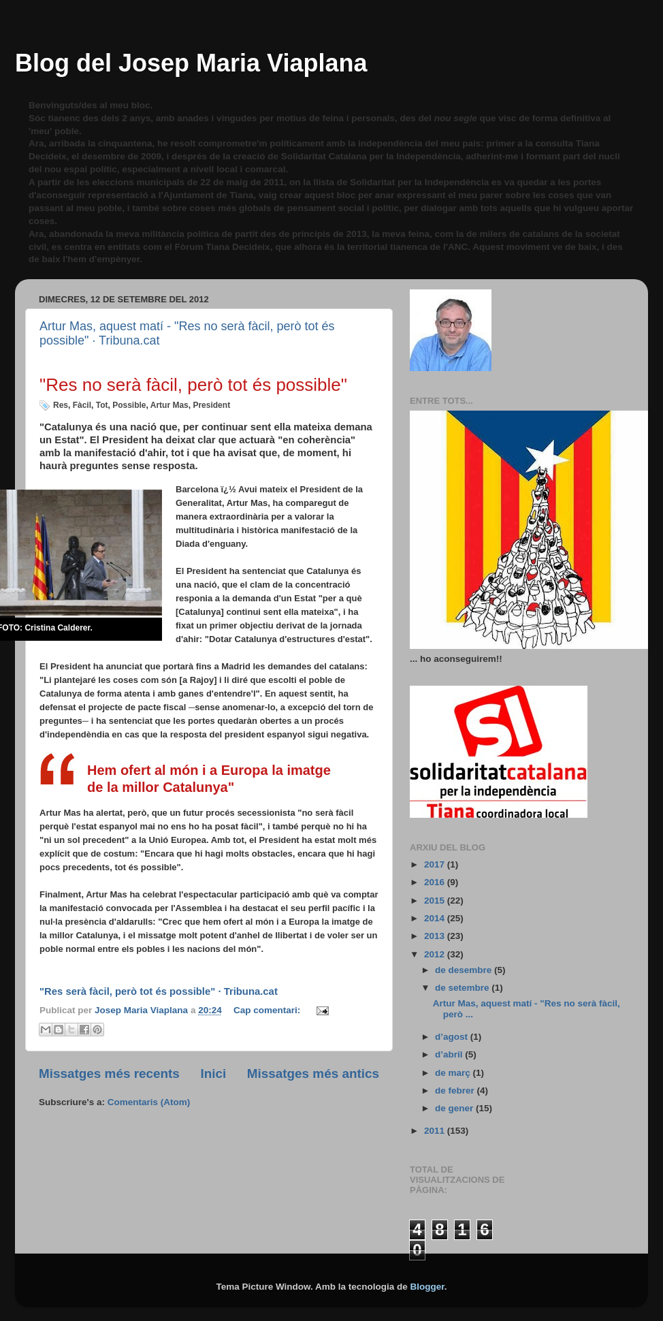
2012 (435, 954)
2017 (435, 864)
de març (454, 1073)
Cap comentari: (268, 1010)
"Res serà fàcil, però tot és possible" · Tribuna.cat (158, 991)
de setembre (463, 988)
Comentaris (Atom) (149, 1102)
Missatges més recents (109, 1073)
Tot (102, 405)
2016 (435, 882)
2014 (435, 918)
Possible (129, 405)
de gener (455, 1108)
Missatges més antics (313, 1073)
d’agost (452, 1037)
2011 (435, 1131)
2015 (435, 900)
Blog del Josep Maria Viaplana (191, 63)
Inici (213, 1073)
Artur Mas (169, 405)
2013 (435, 936)
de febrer (456, 1090)
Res (60, 405)
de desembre (464, 970)
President (211, 405)
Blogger (427, 1287)
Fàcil (82, 405)
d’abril (450, 1054)
